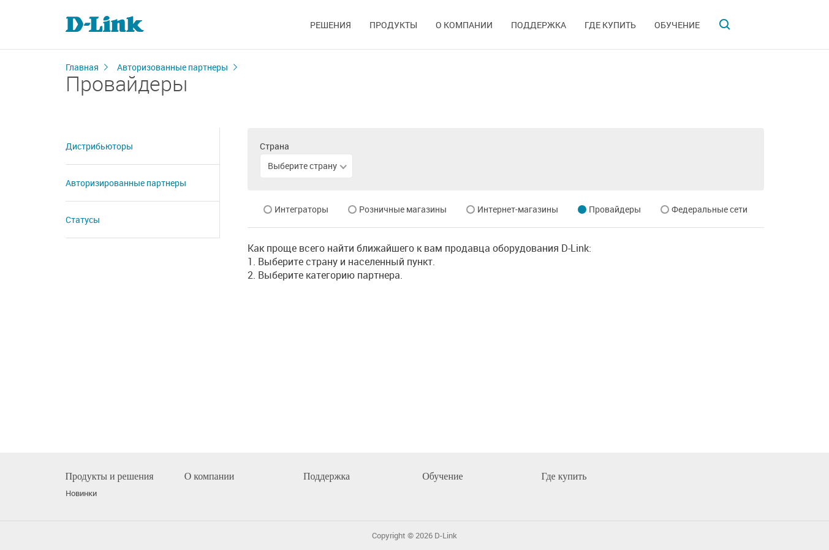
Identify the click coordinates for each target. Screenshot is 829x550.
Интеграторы (301, 209)
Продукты (393, 25)
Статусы (83, 219)
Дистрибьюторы (99, 146)
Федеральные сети (710, 209)
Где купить (610, 25)
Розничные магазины (403, 209)
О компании (464, 25)
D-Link (445, 535)
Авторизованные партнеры (172, 67)
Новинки (81, 493)
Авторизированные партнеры (126, 183)
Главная (82, 67)
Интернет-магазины (517, 209)
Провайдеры (615, 209)
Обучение (677, 25)
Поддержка (538, 25)
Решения (330, 25)
